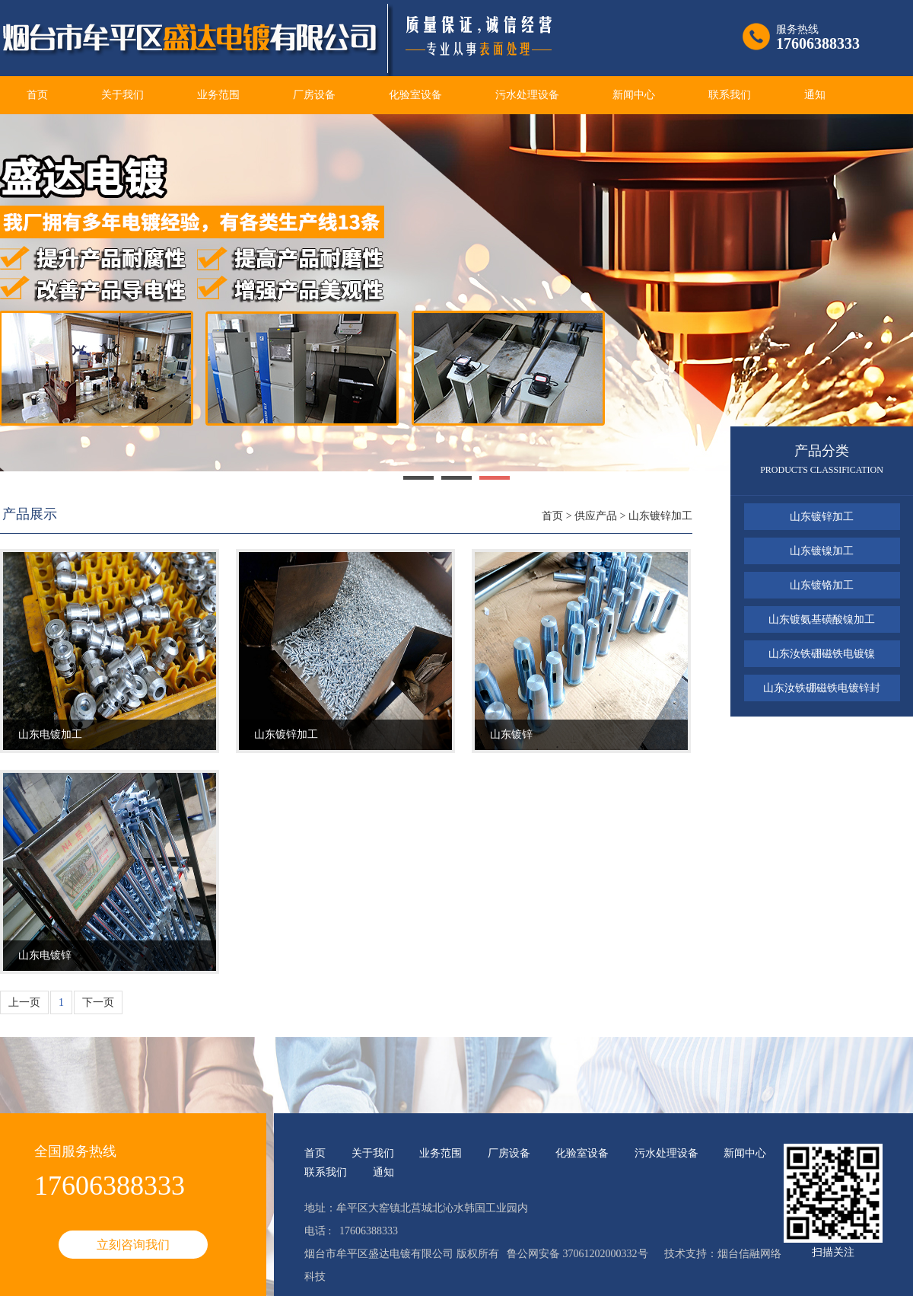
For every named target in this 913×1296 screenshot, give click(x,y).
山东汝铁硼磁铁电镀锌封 (821, 688)
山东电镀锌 (45, 955)
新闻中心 (633, 95)
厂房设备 (314, 95)
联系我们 (729, 95)
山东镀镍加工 (822, 551)
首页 (37, 95)
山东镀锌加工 (660, 516)
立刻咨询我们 (133, 1244)
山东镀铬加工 (822, 585)
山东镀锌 (511, 734)
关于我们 (122, 95)
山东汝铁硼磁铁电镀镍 (821, 653)
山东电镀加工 (50, 734)
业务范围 (218, 95)
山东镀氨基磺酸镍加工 (821, 619)
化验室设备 (415, 95)
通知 (815, 95)
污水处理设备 (527, 95)
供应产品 (595, 516)
